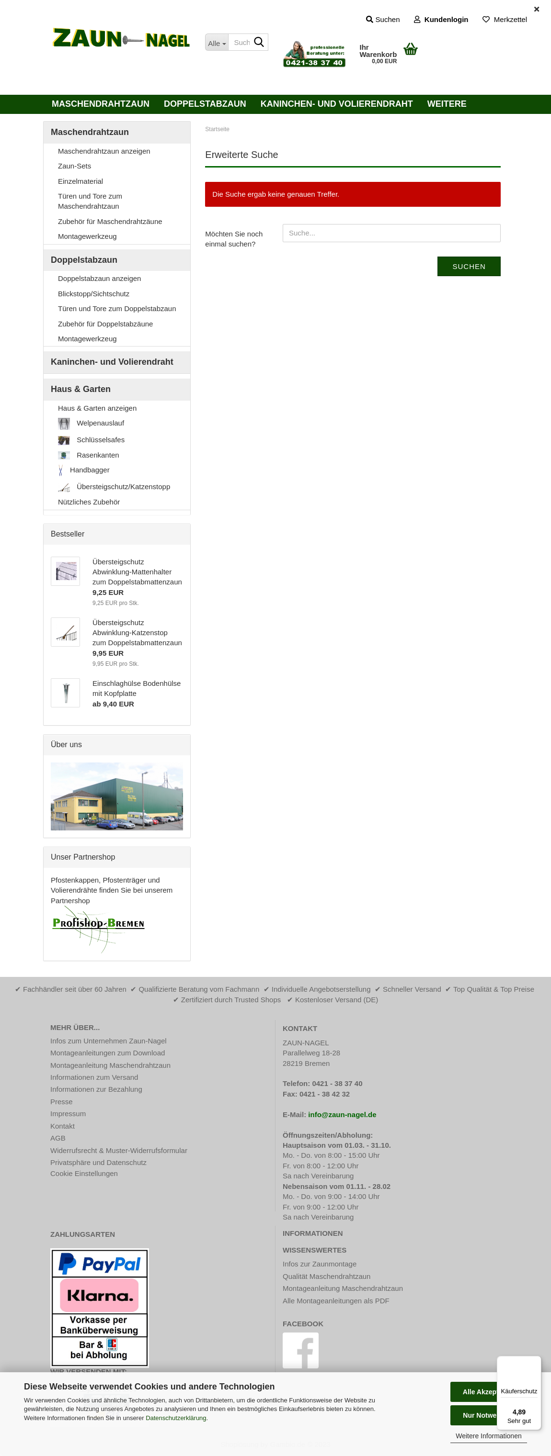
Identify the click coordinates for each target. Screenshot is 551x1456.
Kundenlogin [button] (441, 19)
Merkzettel (504, 19)
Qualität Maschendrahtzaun (326, 1276)
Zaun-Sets (74, 166)
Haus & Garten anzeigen (97, 408)
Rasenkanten (88, 455)
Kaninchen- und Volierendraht (337, 104)
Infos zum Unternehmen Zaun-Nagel (108, 1041)
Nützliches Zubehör (89, 502)
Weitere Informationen (488, 1436)
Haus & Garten (81, 389)
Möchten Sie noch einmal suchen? (234, 239)
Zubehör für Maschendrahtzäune (110, 221)
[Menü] (535, 1361)
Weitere (447, 104)
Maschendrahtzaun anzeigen (104, 151)
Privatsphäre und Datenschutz (98, 1162)
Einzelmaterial (80, 181)
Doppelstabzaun (205, 104)
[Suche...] (216, 42)
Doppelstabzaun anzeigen (99, 278)
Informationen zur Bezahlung (96, 1089)
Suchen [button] (383, 19)
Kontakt (62, 1126)
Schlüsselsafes (91, 440)
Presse (61, 1102)
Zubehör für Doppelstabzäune (105, 324)
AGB (58, 1138)
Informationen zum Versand (94, 1077)
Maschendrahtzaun (100, 104)
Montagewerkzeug (87, 236)
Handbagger (84, 471)
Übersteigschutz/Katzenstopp (114, 487)
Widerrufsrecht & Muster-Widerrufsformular (118, 1150)
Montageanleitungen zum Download (107, 1053)
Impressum (68, 1113)
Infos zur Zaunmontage (319, 1264)
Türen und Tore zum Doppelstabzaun (117, 308)
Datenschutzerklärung (176, 1418)
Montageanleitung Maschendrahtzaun (110, 1065)
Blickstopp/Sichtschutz (93, 294)
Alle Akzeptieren (489, 1392)
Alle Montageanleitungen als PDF (336, 1301)
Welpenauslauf (91, 424)
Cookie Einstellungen (84, 1173)
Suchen (468, 266)
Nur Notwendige (488, 1415)
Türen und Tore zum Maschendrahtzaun (90, 201)
